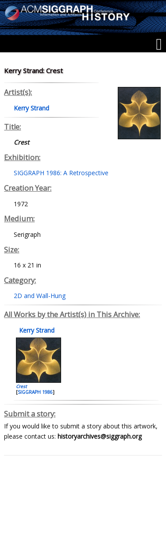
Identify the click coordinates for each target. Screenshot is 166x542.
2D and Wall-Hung (40, 295)
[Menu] (159, 44)
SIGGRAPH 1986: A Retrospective (61, 173)
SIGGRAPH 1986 (35, 392)
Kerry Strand (35, 330)
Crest (21, 386)
